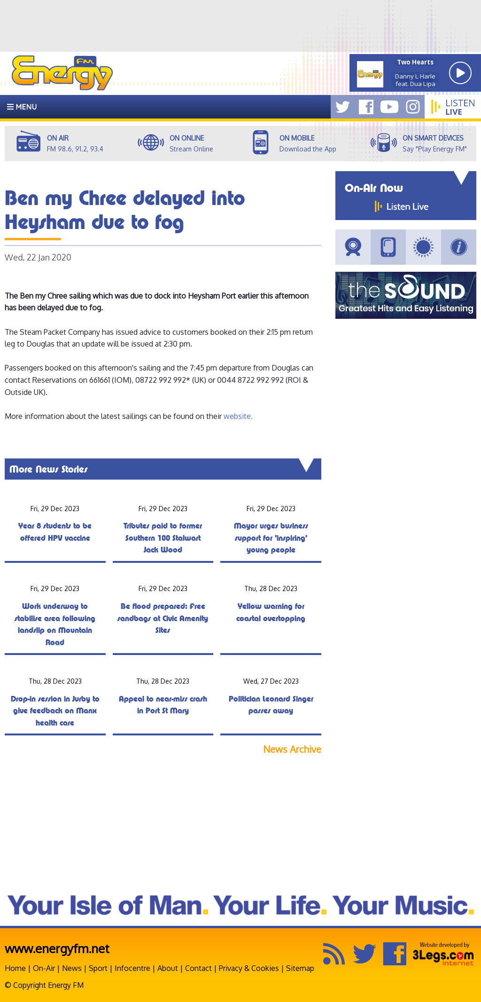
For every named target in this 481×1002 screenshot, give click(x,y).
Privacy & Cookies (249, 968)
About (167, 968)
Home (15, 968)
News (72, 968)
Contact (198, 968)
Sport (98, 968)
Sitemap (300, 968)
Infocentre (132, 968)
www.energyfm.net (57, 948)
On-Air (44, 968)
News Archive (292, 749)
